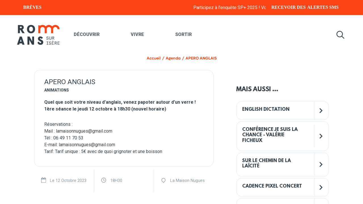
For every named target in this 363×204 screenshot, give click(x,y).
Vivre (137, 34)
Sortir (183, 34)
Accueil (154, 58)
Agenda (173, 58)
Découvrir (87, 34)
